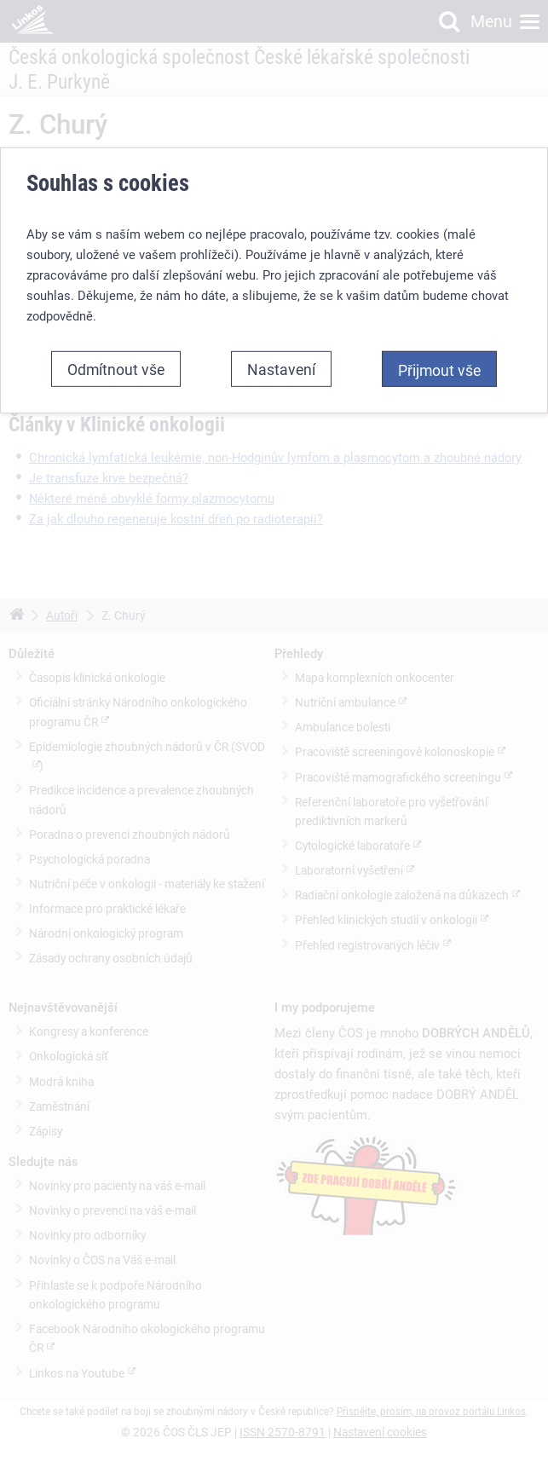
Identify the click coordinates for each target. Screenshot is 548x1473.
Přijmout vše (439, 370)
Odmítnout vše (115, 369)
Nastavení (281, 369)
